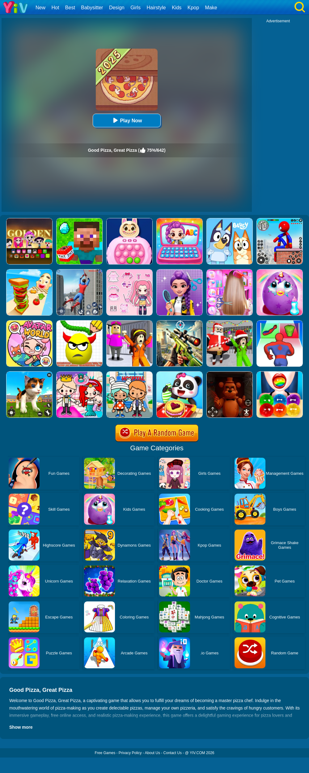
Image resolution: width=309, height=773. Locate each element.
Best (70, 7)
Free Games (105, 753)
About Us (152, 753)
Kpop (193, 7)
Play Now (126, 120)
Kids (176, 7)
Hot (55, 7)
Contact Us (172, 753)
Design (117, 7)
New (40, 7)
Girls (135, 7)
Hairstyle (156, 7)
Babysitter (92, 7)
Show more (20, 727)
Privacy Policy (130, 753)
